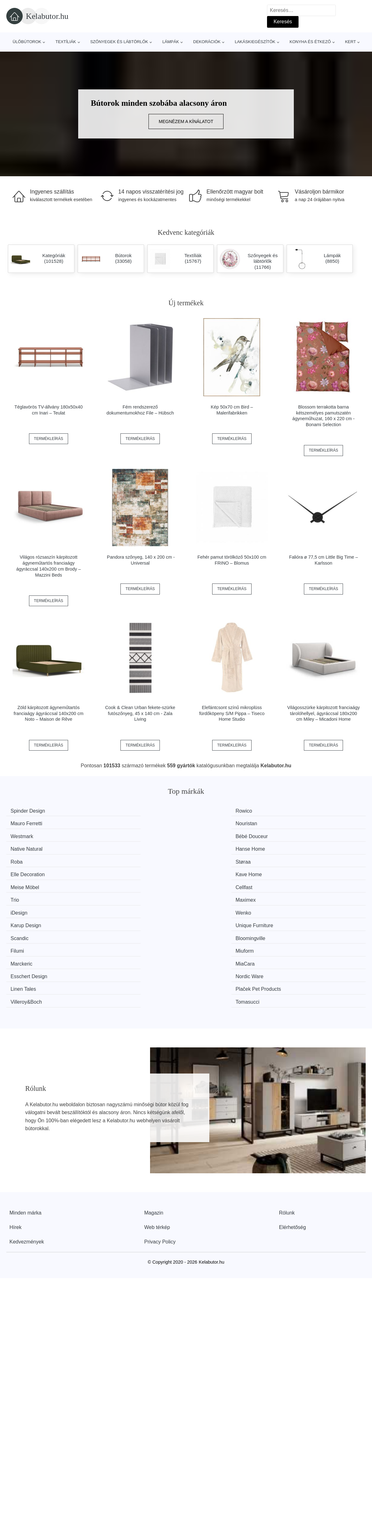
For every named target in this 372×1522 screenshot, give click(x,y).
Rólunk (287, 1104)
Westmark (25, 822)
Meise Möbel (28, 846)
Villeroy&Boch (214, 893)
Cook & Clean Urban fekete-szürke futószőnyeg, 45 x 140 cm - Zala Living (140, 713)
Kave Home (304, 834)
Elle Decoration (216, 834)
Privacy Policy (160, 1132)
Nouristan (301, 811)
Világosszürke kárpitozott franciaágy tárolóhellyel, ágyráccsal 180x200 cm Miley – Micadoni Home (323, 713)
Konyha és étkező (310, 41)
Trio (203, 846)
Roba (20, 834)
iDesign (22, 858)
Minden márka (25, 1104)
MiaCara (116, 881)
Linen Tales (27, 893)
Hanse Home (305, 822)
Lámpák (170, 41)
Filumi (205, 870)
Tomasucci (303, 893)
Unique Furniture (309, 858)
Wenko (114, 858)
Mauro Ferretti (214, 811)
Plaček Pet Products (129, 893)
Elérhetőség (292, 1118)
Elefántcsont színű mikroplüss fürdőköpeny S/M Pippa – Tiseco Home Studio (231, 713)
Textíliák (65, 41)
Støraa (114, 834)
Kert (350, 41)
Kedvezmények (26, 1132)
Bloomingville (121, 870)
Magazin (153, 1104)
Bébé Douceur (123, 822)
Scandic (23, 870)
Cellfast (115, 846)
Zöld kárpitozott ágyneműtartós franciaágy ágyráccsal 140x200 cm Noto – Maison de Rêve (49, 713)
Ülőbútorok (27, 41)
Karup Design (214, 858)
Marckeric (25, 881)
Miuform (300, 870)
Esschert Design (217, 881)
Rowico (115, 811)
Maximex (301, 846)
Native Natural (214, 822)
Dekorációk (207, 41)
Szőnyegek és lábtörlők (119, 41)
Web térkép (157, 1118)
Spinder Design (31, 811)
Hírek (15, 1118)
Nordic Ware (305, 881)
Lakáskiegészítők (255, 41)
